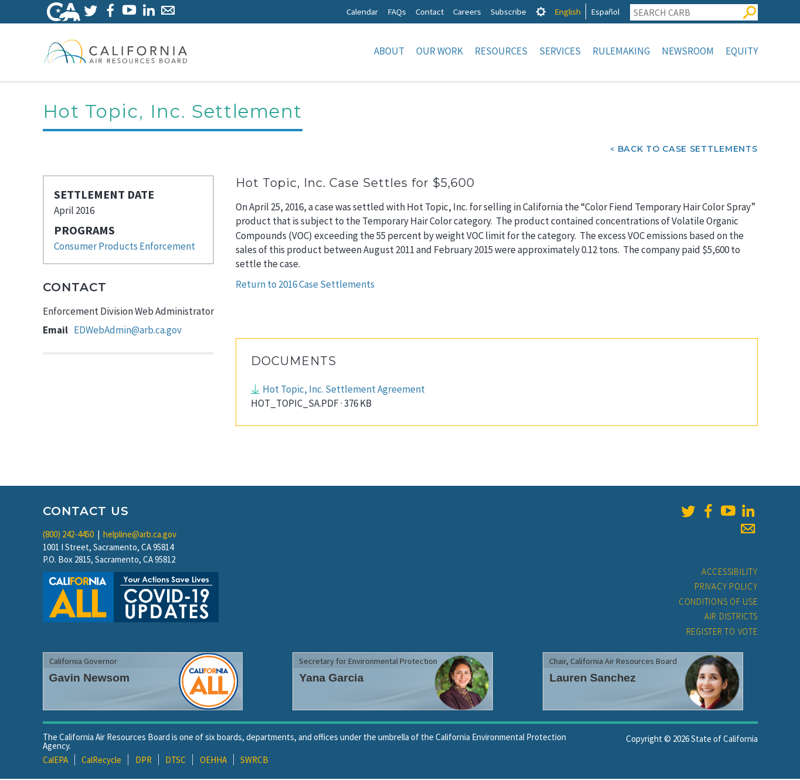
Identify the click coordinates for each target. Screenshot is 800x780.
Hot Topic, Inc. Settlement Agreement (344, 390)
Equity (742, 51)
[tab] (541, 11)
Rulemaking (621, 51)
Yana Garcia (331, 679)
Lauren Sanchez (592, 679)
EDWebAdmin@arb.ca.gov (128, 331)
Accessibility (730, 572)
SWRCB (254, 761)
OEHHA (213, 761)
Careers (467, 11)
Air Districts (731, 617)
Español (605, 11)
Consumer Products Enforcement (124, 247)
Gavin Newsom (89, 679)
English (567, 11)
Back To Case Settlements (688, 150)
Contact (430, 11)
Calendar (362, 11)
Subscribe (508, 11)
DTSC (175, 761)
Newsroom (688, 51)
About (389, 51)
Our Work (439, 51)
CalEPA (55, 761)
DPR (143, 761)
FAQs (396, 11)
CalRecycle (101, 761)
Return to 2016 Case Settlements (305, 285)
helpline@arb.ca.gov (139, 535)
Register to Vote (722, 632)
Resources (501, 51)
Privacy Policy (726, 587)
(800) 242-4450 (68, 535)
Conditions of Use (718, 602)
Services (560, 51)
